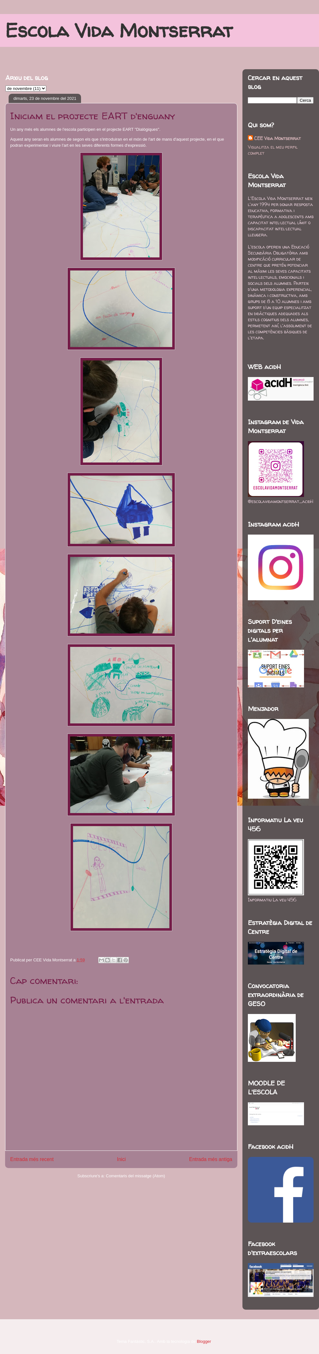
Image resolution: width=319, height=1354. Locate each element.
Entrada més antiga (210, 1159)
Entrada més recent (32, 1159)
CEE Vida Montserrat (277, 138)
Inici (121, 1159)
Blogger (204, 1341)
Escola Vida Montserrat (119, 30)
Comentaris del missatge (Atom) (135, 1175)
